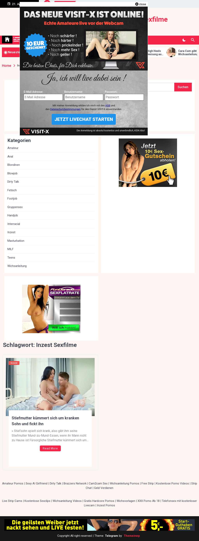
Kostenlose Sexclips (37, 501)
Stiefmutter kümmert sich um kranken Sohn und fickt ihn (45, 421)
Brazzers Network (75, 483)
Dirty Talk (13, 181)
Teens (11, 257)
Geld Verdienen (103, 488)
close (142, 4)
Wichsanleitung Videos (67, 501)
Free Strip (147, 483)
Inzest (14, 362)
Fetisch (12, 190)
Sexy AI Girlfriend (36, 483)
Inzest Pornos (106, 505)
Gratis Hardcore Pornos (99, 501)
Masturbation (15, 241)
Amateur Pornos (12, 483)
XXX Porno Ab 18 (149, 501)
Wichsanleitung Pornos (124, 483)
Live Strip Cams (12, 501)
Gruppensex (15, 207)
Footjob (12, 198)
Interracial (13, 224)
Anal (10, 156)
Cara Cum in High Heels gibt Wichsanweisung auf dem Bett (151, 52)
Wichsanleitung (17, 266)
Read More (50, 448)
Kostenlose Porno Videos (172, 483)
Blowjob (12, 173)
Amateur (12, 148)
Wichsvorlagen (126, 501)
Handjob (12, 215)
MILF (10, 249)
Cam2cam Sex (98, 483)
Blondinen (13, 165)
